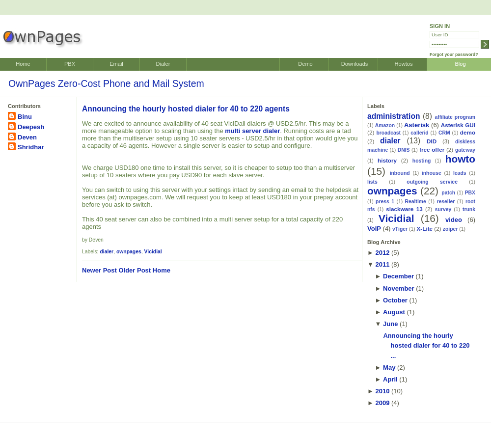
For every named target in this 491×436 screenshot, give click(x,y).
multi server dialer (252, 131)
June (390, 323)
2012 (382, 252)
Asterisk (416, 125)
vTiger (400, 229)
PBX (69, 64)
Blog (460, 64)
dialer (106, 251)
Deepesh (31, 127)
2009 (382, 403)
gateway (465, 150)
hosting (421, 161)
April (390, 379)
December (398, 276)
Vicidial (153, 251)
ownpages (128, 251)
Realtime (415, 201)
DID (431, 141)
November (398, 288)
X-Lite (425, 228)
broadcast (388, 133)
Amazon (385, 125)
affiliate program (455, 117)
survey (443, 209)
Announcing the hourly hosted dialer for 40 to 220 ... (426, 346)
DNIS (404, 150)
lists (372, 182)
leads (459, 173)
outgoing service (432, 182)
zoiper (450, 229)
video (453, 219)
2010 (382, 391)
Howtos (404, 64)
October (395, 300)
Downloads (354, 64)
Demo (305, 64)
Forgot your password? (454, 54)
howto (460, 158)
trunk (469, 209)
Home (23, 64)
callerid (419, 133)
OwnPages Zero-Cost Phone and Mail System (106, 83)
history (387, 160)
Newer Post (99, 270)
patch (448, 192)
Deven (27, 137)
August (394, 312)
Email (116, 64)
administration (393, 116)
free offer (431, 149)
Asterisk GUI (458, 125)
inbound (400, 173)
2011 (382, 264)
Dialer (163, 64)
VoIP (374, 228)
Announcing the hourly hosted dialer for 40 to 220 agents (186, 109)
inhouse (431, 173)
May (389, 367)
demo (467, 132)
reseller (445, 201)
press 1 (385, 201)
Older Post (134, 270)
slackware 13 (404, 209)
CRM (444, 133)
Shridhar (31, 147)
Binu (25, 116)
